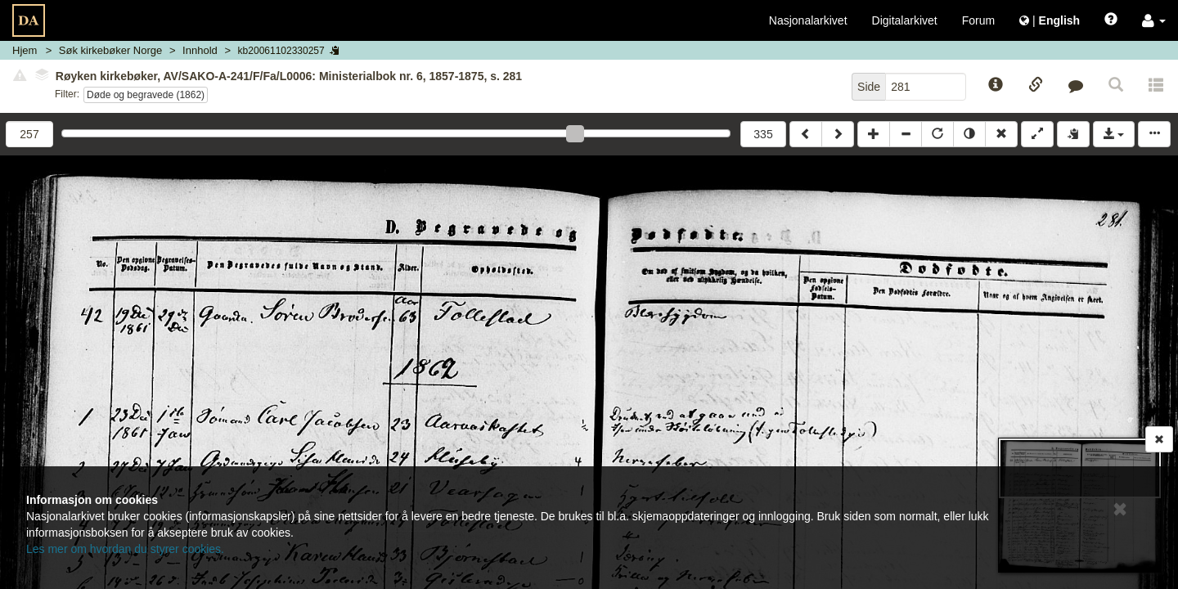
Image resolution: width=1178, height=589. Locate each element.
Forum (978, 20)
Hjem (24, 50)
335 (762, 134)
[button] (1154, 20)
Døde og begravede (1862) (146, 95)
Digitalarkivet (904, 20)
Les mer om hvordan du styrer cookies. (125, 548)
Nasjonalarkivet (808, 20)
